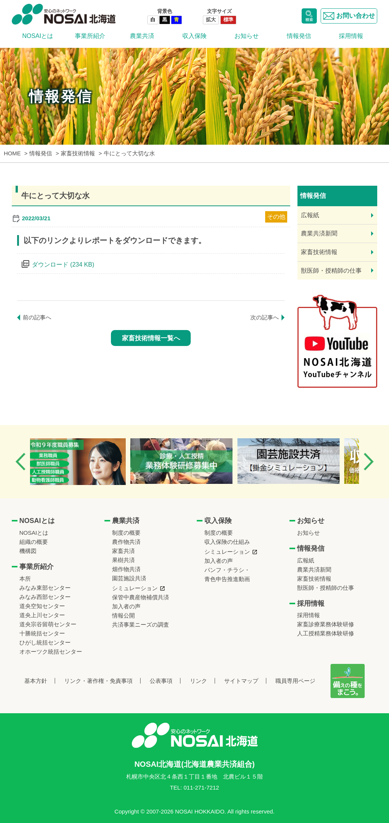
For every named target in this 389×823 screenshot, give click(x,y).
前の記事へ (37, 317)
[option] (85, 461)
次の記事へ (264, 317)
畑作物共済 (126, 569)
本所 (25, 578)
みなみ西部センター (45, 597)
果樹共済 (123, 560)
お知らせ (246, 36)
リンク (198, 681)
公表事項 (161, 681)
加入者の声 (126, 606)
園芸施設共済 (129, 578)
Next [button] (368, 461)
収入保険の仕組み (227, 542)
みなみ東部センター (45, 587)
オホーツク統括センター (50, 651)
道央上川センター (42, 615)
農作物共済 (126, 542)
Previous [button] (20, 461)
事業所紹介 (90, 36)
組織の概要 (33, 542)
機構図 (27, 551)
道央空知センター (42, 606)
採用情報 (351, 36)
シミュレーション (135, 588)
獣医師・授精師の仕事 (331, 270)
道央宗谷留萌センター (47, 624)
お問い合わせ (349, 16)
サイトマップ (241, 681)
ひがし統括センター (45, 642)
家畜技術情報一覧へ (151, 338)
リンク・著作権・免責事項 (98, 681)
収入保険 (194, 36)
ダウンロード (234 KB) (63, 264)
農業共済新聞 (319, 233)
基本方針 (35, 681)
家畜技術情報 (319, 252)
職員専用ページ (295, 681)
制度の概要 (126, 532)
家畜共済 (123, 551)
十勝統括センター (42, 633)
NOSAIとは (38, 36)
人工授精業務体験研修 (325, 633)
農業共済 (142, 36)
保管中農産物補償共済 (140, 597)
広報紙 (310, 215)
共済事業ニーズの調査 (140, 624)
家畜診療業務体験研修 (325, 624)
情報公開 (123, 615)
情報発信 (299, 36)
